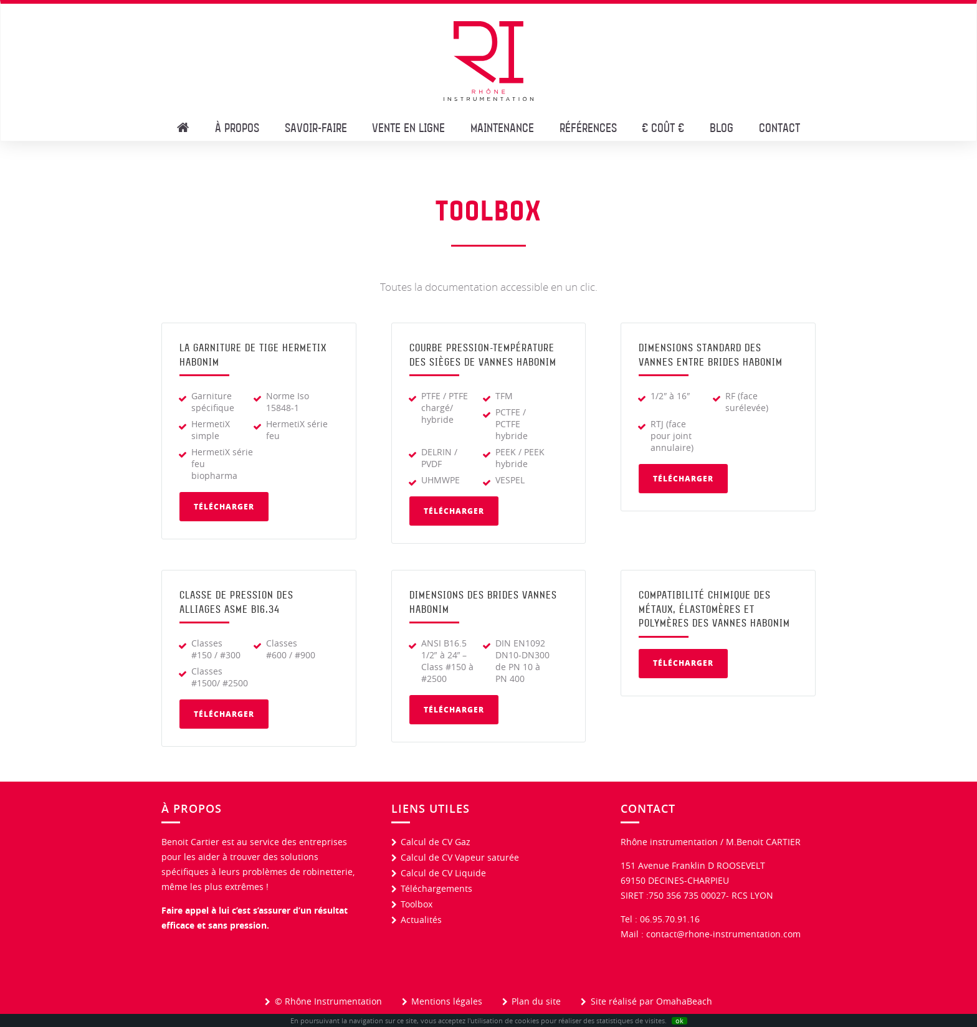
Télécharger (224, 506)
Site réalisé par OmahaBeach (651, 1001)
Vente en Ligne (408, 127)
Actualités (421, 919)
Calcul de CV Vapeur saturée (460, 857)
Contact (779, 127)
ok (679, 1021)
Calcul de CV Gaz (435, 842)
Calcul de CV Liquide (443, 873)
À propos (237, 127)
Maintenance (502, 127)
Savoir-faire (316, 127)
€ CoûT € (663, 127)
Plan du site (536, 1001)
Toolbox (416, 904)
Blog (721, 127)
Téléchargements (436, 888)
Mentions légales (446, 1001)
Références (588, 127)
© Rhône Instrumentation (328, 1001)
